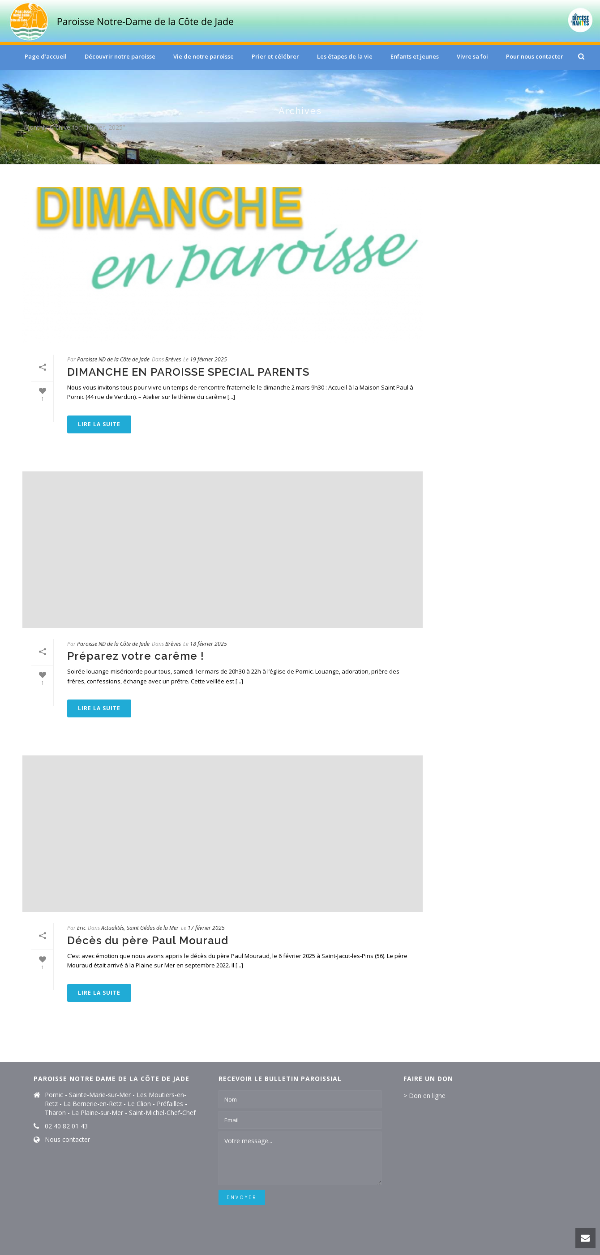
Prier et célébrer (275, 56)
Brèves (173, 359)
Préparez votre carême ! (135, 655)
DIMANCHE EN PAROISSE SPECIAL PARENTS (188, 371)
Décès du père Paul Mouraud (147, 940)
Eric (81, 928)
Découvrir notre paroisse (120, 56)
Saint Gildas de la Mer (153, 928)
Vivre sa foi (472, 56)
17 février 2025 (206, 928)
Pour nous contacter (534, 56)
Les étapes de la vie (345, 56)
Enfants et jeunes (414, 56)
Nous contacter (67, 1140)
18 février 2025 (208, 644)
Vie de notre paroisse (203, 56)
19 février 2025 (208, 359)
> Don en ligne (424, 1095)
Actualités (112, 928)
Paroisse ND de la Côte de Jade (113, 359)
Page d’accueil (46, 56)
